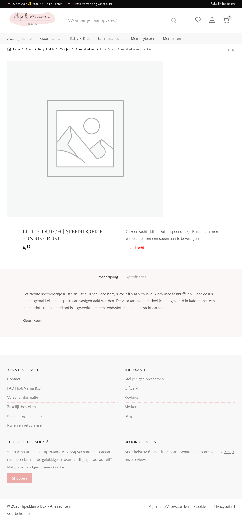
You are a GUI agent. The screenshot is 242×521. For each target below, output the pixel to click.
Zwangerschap (19, 38)
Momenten (172, 38)
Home (16, 49)
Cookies (200, 506)
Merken (131, 407)
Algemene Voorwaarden (169, 506)
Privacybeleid (224, 506)
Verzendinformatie (22, 397)
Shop (29, 49)
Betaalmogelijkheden (24, 416)
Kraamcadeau (50, 38)
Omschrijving (107, 277)
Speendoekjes (85, 49)
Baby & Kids (80, 38)
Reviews (132, 397)
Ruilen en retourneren (25, 425)
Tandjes (65, 49)
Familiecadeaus (110, 38)
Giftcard (131, 388)
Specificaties (136, 277)
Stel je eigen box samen (144, 379)
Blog (128, 416)
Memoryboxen (143, 38)
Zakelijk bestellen (223, 4)
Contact (13, 379)
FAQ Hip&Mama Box (24, 388)
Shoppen (19, 478)
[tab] (106, 277)
